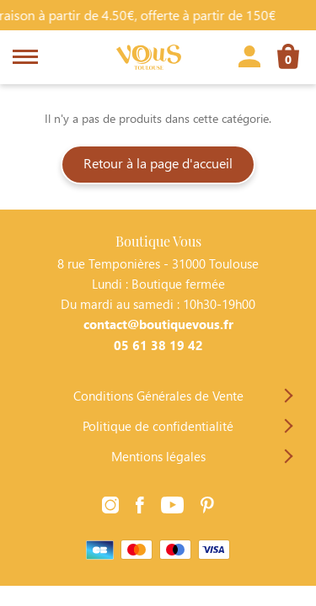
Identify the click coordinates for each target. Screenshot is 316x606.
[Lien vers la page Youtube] (172, 507)
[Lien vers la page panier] (288, 59)
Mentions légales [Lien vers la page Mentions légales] (158, 456)
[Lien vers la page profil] (249, 58)
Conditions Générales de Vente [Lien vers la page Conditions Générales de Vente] (158, 395)
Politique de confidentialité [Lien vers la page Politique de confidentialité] (158, 425)
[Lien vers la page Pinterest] (207, 507)
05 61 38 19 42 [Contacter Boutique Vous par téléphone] (158, 345)
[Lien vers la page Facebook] (140, 507)
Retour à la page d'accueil (158, 163)
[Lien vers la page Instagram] (110, 507)
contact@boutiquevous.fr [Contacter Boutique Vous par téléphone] (158, 324)
